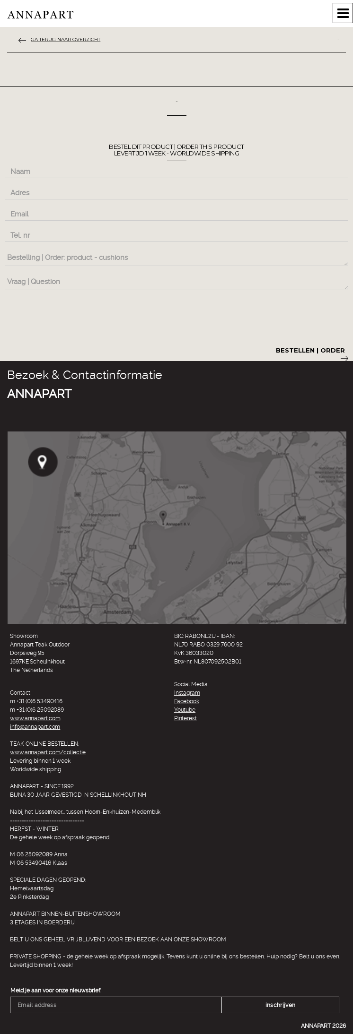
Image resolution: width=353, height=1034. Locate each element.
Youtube (184, 710)
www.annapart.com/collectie (48, 752)
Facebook (186, 701)
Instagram (187, 692)
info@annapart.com (35, 727)
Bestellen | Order (312, 353)
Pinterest (185, 718)
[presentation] (77, 316)
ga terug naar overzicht (65, 39)
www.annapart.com (35, 718)
